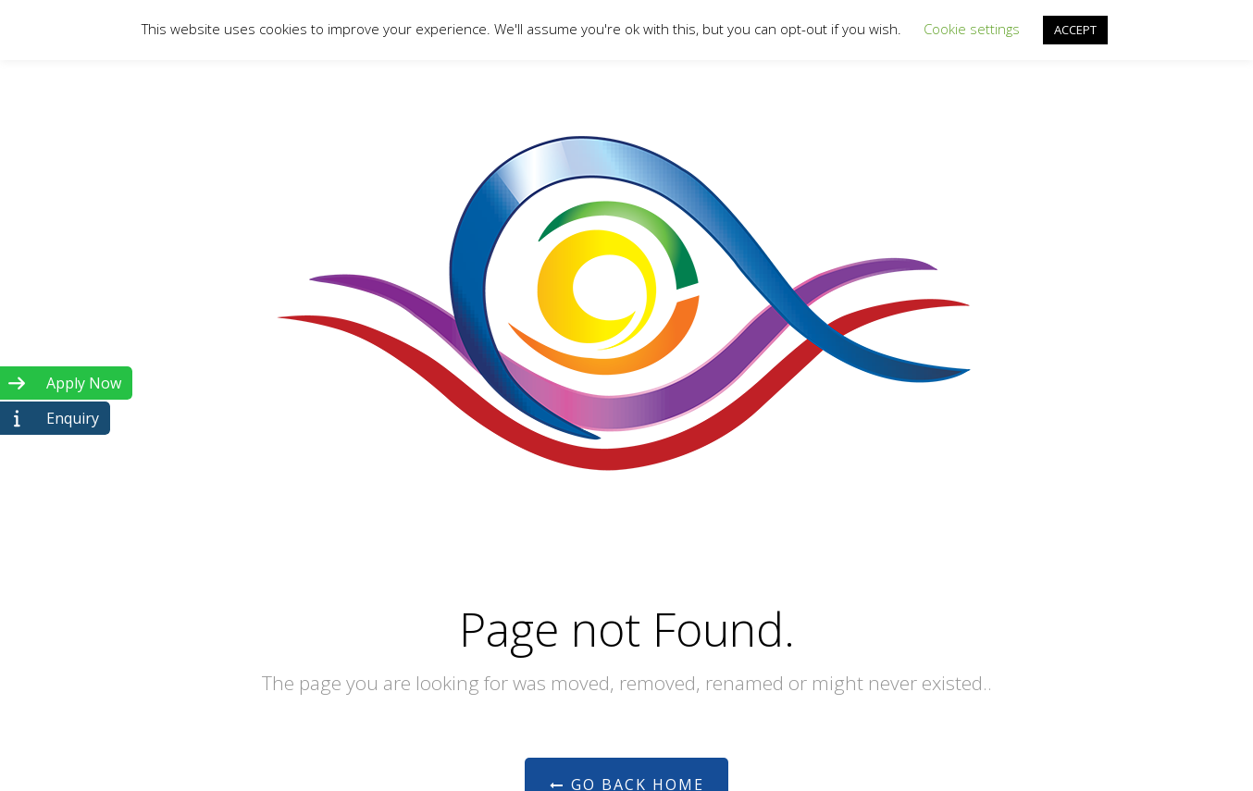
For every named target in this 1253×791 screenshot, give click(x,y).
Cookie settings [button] (972, 28)
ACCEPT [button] (1075, 29)
